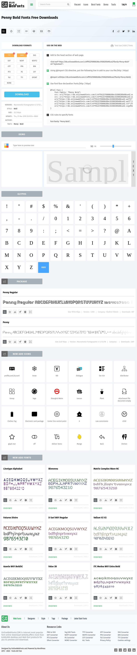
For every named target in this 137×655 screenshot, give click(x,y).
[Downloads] (15, 312)
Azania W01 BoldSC (13, 566)
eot (9, 61)
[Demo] (19, 31)
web (22, 55)
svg (34, 55)
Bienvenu (53, 468)
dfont (34, 77)
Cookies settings (124, 640)
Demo (105, 5)
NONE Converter (71, 640)
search (68, 4)
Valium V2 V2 (100, 517)
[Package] (34, 31)
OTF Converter (105, 632)
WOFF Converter (71, 635)
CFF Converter (87, 638)
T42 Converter (105, 638)
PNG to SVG (51, 632)
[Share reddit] (118, 31)
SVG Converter (123, 632)
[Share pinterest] (128, 31)
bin (34, 66)
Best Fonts (96, 5)
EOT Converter (52, 635)
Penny (16, 124)
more (43, 267)
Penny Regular (10, 292)
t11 (22, 77)
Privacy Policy (105, 640)
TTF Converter (87, 632)
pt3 (9, 72)
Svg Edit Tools (70, 632)
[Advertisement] (22, 169)
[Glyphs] (26, 31)
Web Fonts (17, 619)
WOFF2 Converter (88, 635)
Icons (85, 5)
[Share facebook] (113, 31)
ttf (9, 55)
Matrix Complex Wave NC (106, 468)
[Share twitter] (123, 31)
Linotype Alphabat (12, 468)
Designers (31, 619)
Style (43, 619)
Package (65, 619)
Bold (15, 109)
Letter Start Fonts (80, 619)
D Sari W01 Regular (58, 517)
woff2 (34, 61)
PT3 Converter (52, 638)
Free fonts (14, 4)
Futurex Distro (10, 517)
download (22, 94)
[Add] (3, 31)
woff (22, 61)
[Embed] (25, 312)
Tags (53, 619)
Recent (77, 5)
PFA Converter (105, 635)
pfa (21, 66)
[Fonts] (49, 31)
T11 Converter (123, 638)
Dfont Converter (53, 640)
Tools (113, 5)
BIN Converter (123, 635)
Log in (124, 5)
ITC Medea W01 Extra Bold (107, 566)
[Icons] (41, 31)
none (9, 83)
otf (9, 66)
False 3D (53, 566)
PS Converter (70, 638)
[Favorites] (11, 31)
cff (34, 72)
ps (22, 72)
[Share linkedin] (134, 31)
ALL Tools (86, 640)
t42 (9, 77)
